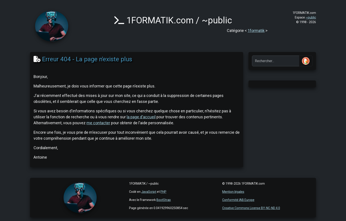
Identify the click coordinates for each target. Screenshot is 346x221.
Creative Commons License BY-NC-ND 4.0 (251, 208)
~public (311, 17)
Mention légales (233, 191)
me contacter (98, 123)
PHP (163, 191)
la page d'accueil (141, 117)
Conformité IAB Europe (238, 200)
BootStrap (163, 200)
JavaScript (148, 191)
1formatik (256, 30)
